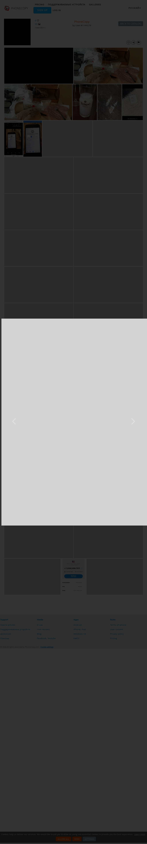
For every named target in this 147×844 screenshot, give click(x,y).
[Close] (145, 319)
